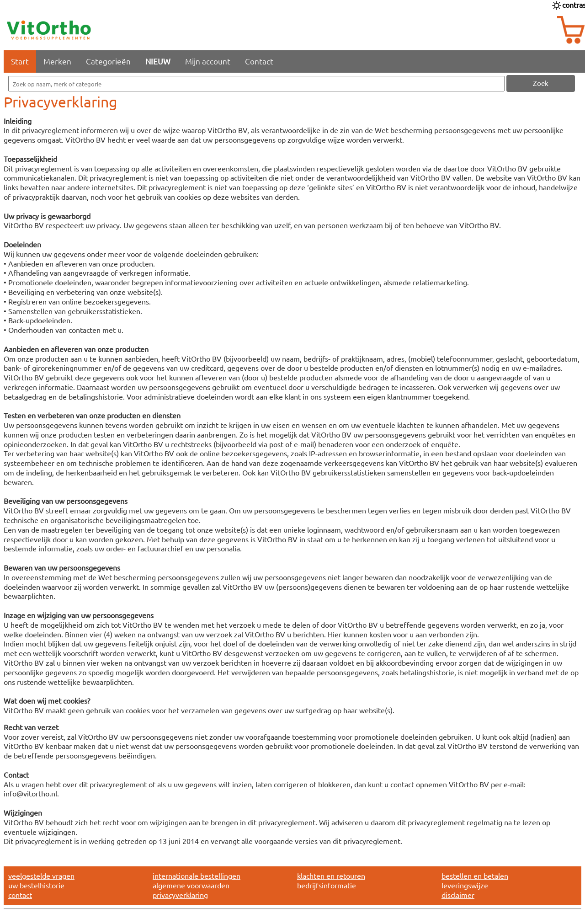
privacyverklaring (180, 894)
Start (20, 61)
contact (20, 894)
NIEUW (157, 61)
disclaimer (457, 894)
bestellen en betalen (474, 875)
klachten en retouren (331, 875)
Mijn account (207, 61)
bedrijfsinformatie (326, 885)
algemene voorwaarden (191, 885)
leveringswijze (464, 885)
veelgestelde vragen (41, 875)
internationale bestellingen (196, 875)
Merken (57, 61)
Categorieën (108, 61)
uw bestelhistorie (36, 885)
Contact (259, 61)
